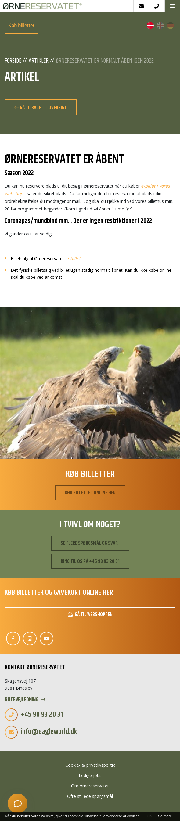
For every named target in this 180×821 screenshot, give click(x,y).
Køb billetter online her (90, 493)
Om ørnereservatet (90, 786)
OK (149, 816)
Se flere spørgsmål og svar (89, 543)
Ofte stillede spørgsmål (90, 796)
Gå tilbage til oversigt (40, 108)
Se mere (165, 816)
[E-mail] (141, 6)
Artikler (39, 61)
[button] (172, 6)
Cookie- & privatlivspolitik (90, 765)
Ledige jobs (90, 775)
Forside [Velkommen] (13, 61)
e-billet (73, 258)
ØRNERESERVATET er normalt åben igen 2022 (105, 61)
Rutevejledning (25, 700)
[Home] (66, 6)
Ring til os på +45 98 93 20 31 (90, 561)
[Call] (156, 6)
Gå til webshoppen (90, 614)
